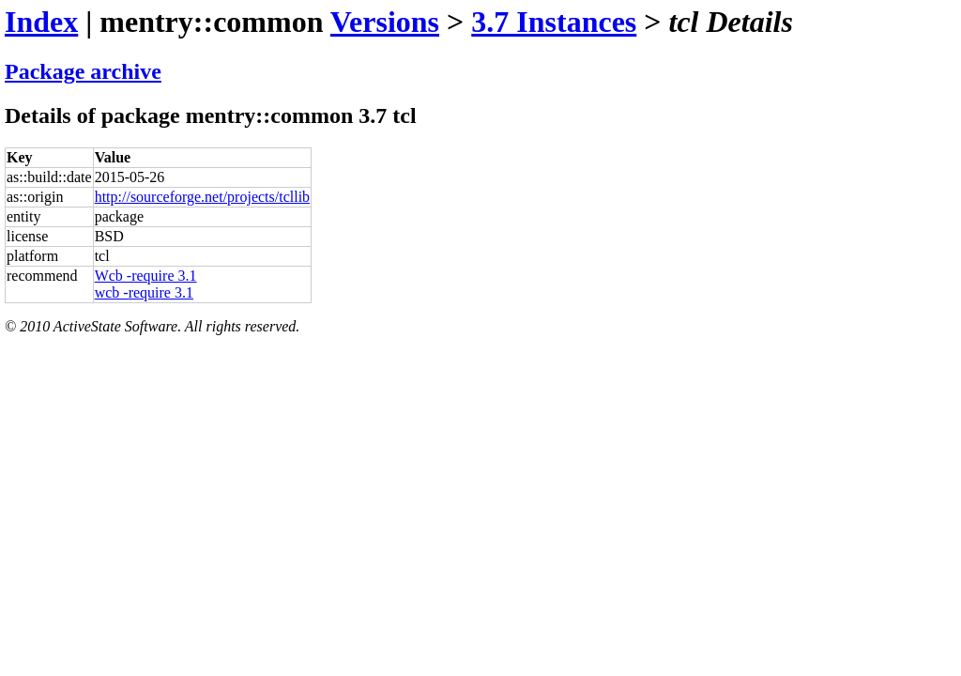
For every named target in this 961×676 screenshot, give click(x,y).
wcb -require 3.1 (144, 292)
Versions (384, 21)
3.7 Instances (553, 21)
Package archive (83, 71)
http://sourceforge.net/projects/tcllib (202, 197)
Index (41, 21)
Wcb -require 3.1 (146, 276)
